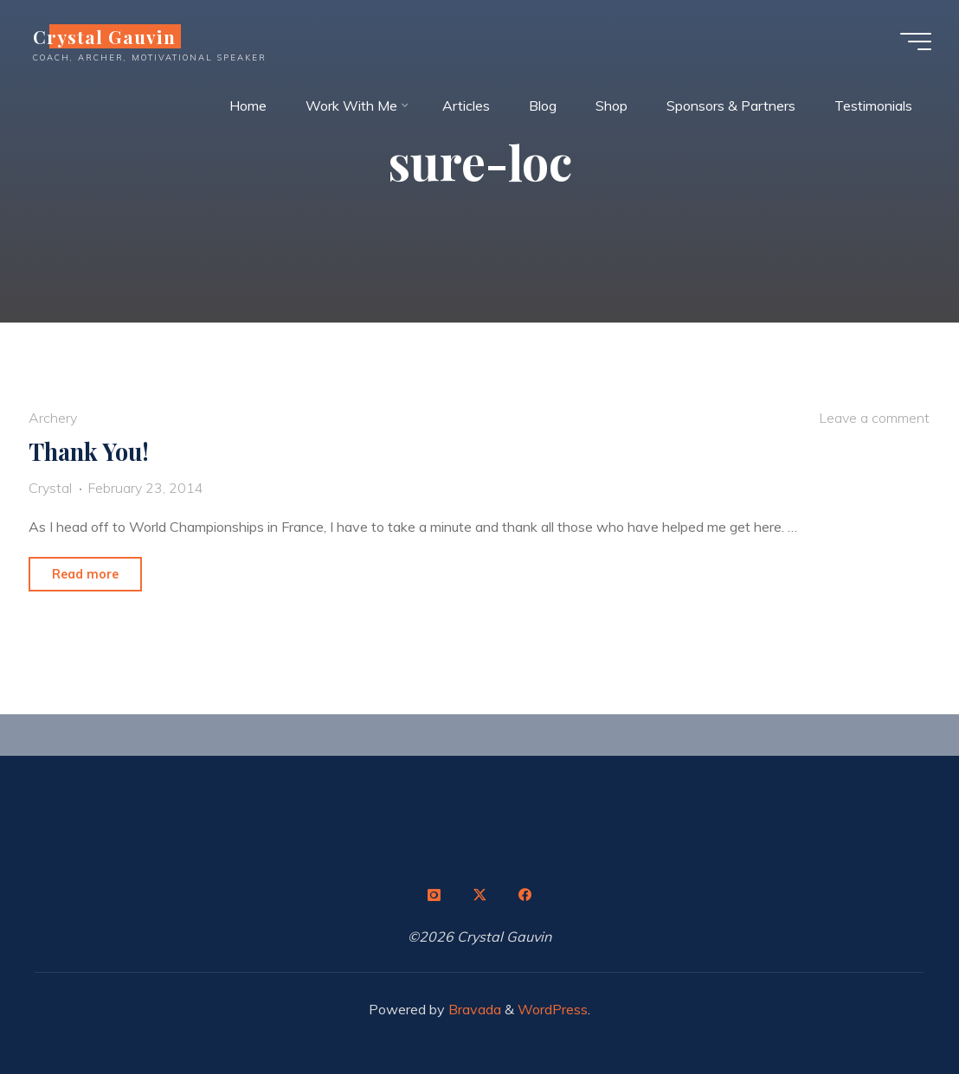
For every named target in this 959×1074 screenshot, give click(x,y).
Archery (53, 417)
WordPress (553, 1009)
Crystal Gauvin (104, 36)
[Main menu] (915, 41)
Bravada (473, 1009)
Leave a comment (874, 417)
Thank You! (89, 451)
